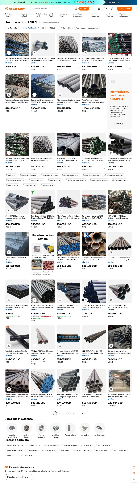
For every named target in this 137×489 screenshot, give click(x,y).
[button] (76, 8)
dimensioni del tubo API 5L (114, 175)
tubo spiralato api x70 (14, 450)
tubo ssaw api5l (48, 450)
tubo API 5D (86, 445)
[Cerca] (83, 8)
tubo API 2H (64, 450)
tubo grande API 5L (103, 445)
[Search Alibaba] (53, 8)
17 (82, 413)
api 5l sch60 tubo (100, 450)
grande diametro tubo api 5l (76, 180)
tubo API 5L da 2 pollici (49, 175)
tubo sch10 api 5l (54, 180)
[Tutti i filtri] (12, 28)
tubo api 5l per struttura (99, 180)
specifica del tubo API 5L (15, 180)
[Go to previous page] (50, 413)
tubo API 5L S (34, 445)
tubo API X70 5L (12, 185)
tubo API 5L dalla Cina (81, 450)
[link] (134, 467)
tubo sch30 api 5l (51, 445)
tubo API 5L (11, 175)
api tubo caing (32, 450)
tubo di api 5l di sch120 (91, 175)
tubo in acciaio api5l (69, 445)
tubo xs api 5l (26, 455)
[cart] (106, 9)
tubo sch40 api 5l (29, 185)
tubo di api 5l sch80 (119, 450)
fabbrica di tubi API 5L (28, 175)
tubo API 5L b (11, 455)
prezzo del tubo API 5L (70, 175)
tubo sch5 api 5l (47, 185)
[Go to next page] (87, 413)
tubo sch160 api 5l (119, 180)
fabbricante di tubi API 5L (15, 445)
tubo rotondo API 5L (36, 180)
